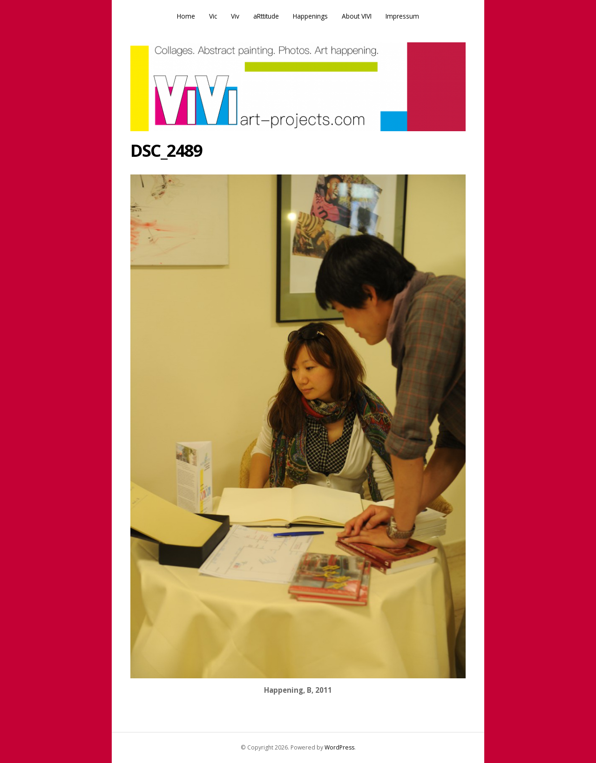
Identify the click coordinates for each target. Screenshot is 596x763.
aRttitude (266, 16)
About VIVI (357, 16)
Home (186, 16)
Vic (213, 16)
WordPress (339, 747)
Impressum (402, 16)
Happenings (310, 16)
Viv (235, 16)
